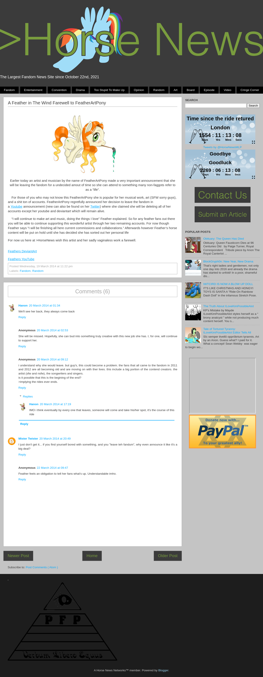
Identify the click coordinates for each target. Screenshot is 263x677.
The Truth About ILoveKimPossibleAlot (228, 306)
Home (92, 555)
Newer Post (18, 555)
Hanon (23, 305)
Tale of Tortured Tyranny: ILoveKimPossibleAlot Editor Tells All (227, 330)
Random (158, 90)
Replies (28, 396)
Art (175, 90)
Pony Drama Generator (222, 385)
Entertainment (33, 90)
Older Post (168, 555)
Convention (59, 90)
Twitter (95, 206)
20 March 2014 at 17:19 (55, 404)
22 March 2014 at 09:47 (52, 467)
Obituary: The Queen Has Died (223, 238)
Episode (209, 90)
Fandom (9, 90)
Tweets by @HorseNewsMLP (222, 147)
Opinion (139, 90)
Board (191, 90)
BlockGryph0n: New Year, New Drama (228, 261)
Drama (80, 90)
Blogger (163, 670)
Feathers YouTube (21, 259)
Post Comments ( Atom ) (42, 567)
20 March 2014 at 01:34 (44, 305)
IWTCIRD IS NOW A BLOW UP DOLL (228, 284)
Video (227, 90)
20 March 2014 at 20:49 (55, 438)
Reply (22, 317)
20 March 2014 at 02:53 (52, 330)
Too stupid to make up (109, 90)
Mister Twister (28, 438)
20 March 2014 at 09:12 (52, 359)
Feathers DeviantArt (22, 251)
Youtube (16, 206)
